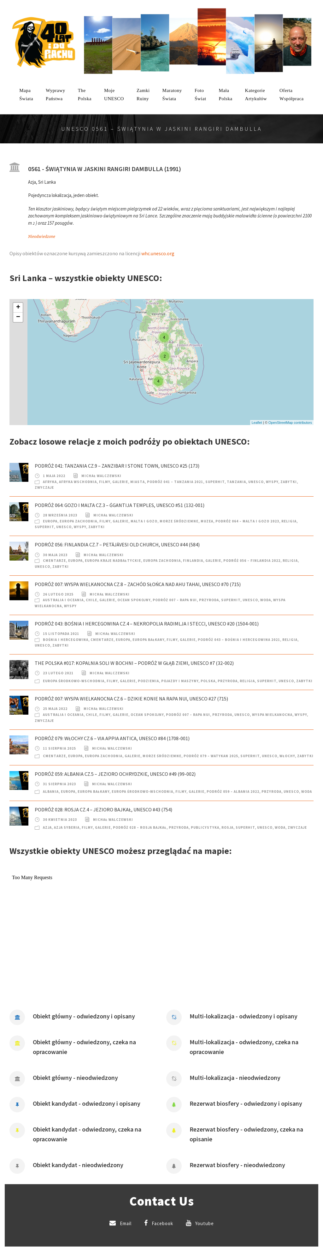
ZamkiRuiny (143, 94)
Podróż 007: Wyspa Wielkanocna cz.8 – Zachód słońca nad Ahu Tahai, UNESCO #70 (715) (138, 584)
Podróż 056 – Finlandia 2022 (251, 560)
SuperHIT (215, 482)
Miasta (137, 482)
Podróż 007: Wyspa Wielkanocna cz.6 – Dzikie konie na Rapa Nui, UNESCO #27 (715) (131, 698)
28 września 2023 (60, 515)
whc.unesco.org (157, 253)
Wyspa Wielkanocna (272, 714)
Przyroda (209, 600)
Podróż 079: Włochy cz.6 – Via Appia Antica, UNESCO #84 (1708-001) (112, 738)
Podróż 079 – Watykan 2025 (211, 756)
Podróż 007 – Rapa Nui (175, 600)
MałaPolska (225, 94)
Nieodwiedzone (41, 236)
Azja (47, 827)
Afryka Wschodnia (78, 482)
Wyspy (272, 482)
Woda (265, 600)
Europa (50, 521)
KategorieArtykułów (256, 94)
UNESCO (256, 482)
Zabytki (288, 482)
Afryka (50, 482)
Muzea (207, 521)
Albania (51, 791)
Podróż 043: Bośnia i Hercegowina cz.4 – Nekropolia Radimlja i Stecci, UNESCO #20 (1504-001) (147, 623)
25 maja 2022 (55, 708)
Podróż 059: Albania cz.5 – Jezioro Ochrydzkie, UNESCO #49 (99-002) (115, 774)
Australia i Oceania (63, 600)
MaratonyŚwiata (172, 94)
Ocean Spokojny (133, 600)
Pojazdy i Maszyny (179, 681)
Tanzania (236, 482)
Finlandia (193, 560)
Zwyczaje (44, 487)
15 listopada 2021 (61, 633)
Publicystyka (205, 827)
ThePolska (84, 94)
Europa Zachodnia (78, 521)
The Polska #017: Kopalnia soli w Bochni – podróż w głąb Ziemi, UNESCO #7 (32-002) (134, 663)
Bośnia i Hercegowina (65, 639)
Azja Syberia (66, 827)
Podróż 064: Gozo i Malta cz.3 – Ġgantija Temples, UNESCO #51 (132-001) (119, 505)
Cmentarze (54, 560)
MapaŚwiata (26, 94)
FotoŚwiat (200, 94)
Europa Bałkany (148, 639)
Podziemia (148, 681)
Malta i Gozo (144, 521)
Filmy (104, 482)
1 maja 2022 (54, 476)
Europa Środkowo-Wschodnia (73, 681)
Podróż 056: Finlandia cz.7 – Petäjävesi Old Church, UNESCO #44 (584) (117, 544)
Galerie (120, 482)
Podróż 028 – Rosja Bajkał (140, 827)
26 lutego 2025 (58, 594)
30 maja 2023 (55, 555)
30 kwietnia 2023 (60, 819)
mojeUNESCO (114, 94)
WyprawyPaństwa (55, 94)
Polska (208, 681)
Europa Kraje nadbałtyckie (113, 560)
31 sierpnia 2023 (59, 784)
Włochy (287, 756)
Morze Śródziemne (179, 521)
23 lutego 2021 (58, 673)
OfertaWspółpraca (291, 94)
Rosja (227, 827)
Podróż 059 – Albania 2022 (233, 791)
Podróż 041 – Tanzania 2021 (175, 482)
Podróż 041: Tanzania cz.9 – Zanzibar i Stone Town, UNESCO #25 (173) (117, 466)
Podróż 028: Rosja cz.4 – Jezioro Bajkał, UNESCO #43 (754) (103, 809)
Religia (289, 521)
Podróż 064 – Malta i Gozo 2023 (247, 521)
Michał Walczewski (101, 476)
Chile (91, 600)
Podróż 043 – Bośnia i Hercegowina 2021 (239, 639)
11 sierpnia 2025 (59, 748)
